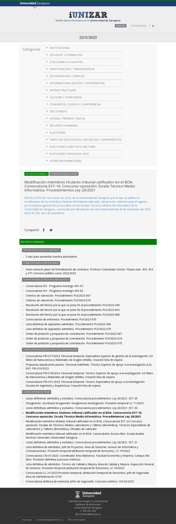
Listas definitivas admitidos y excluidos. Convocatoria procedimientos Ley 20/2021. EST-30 (81, 408)
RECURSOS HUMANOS (64, 125)
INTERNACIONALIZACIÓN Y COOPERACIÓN (77, 83)
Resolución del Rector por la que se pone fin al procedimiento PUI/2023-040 (73, 305)
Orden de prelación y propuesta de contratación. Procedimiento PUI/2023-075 (74, 343)
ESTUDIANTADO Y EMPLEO (67, 76)
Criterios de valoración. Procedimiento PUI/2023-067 (58, 295)
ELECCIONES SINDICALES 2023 (69, 154)
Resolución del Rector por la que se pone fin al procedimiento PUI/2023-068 (73, 314)
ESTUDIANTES (139, 25)
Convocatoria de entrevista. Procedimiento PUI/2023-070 (61, 319)
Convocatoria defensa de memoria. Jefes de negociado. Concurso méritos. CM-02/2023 (80, 481)
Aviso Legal (27, 519)
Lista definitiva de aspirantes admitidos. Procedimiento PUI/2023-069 (68, 324)
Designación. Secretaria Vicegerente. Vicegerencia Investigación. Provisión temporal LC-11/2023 (85, 403)
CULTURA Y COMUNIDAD (66, 97)
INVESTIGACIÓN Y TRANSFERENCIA (72, 69)
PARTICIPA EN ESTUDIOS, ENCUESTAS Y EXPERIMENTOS (86, 139)
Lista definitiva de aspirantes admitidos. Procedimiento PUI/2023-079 (68, 329)
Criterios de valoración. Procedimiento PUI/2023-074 (58, 300)
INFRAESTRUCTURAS (63, 90)
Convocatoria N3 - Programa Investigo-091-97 (54, 286)
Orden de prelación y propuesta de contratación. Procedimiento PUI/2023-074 (74, 338)
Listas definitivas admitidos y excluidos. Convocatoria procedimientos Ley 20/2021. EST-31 (81, 442)
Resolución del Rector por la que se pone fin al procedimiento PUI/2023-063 (73, 310)
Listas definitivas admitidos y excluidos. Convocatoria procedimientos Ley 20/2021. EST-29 (81, 398)
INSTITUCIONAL (60, 48)
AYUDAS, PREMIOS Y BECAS (67, 118)
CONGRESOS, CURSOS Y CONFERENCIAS (75, 104)
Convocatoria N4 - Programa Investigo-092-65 (54, 291)
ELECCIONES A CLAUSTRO (66, 62)
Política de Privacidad (76, 519)
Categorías (31, 49)
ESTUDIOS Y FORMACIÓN (66, 55)
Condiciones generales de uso (50, 519)
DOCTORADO (58, 111)
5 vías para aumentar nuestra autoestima (51, 256)
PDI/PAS (120, 25)
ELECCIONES (58, 132)
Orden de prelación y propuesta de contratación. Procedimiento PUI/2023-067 (74, 333)
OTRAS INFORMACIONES (65, 161)
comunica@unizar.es (89, 514)
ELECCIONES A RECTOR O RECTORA (72, 146)
